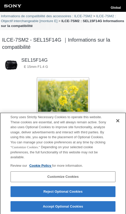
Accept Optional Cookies (63, 208)
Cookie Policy (40, 167)
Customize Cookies (63, 178)
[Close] (117, 122)
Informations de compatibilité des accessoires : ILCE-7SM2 (46, 16)
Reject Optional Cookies (63, 193)
